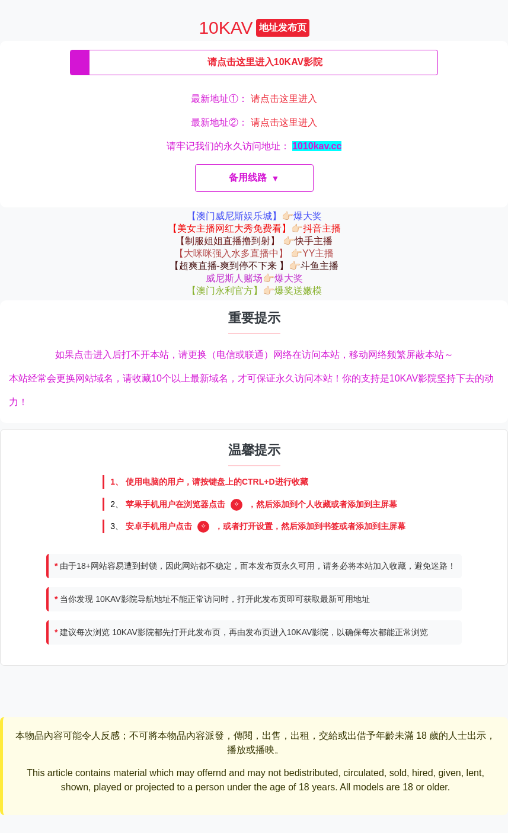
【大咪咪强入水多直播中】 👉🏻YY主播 (254, 253)
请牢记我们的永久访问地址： (254, 146)
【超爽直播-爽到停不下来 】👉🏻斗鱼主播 (254, 266)
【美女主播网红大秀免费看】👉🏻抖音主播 (254, 228)
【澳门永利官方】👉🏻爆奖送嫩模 (254, 291)
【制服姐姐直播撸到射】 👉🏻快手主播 (253, 241)
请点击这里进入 (284, 99)
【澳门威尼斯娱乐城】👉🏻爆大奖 (254, 216)
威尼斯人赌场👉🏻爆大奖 (254, 278)
